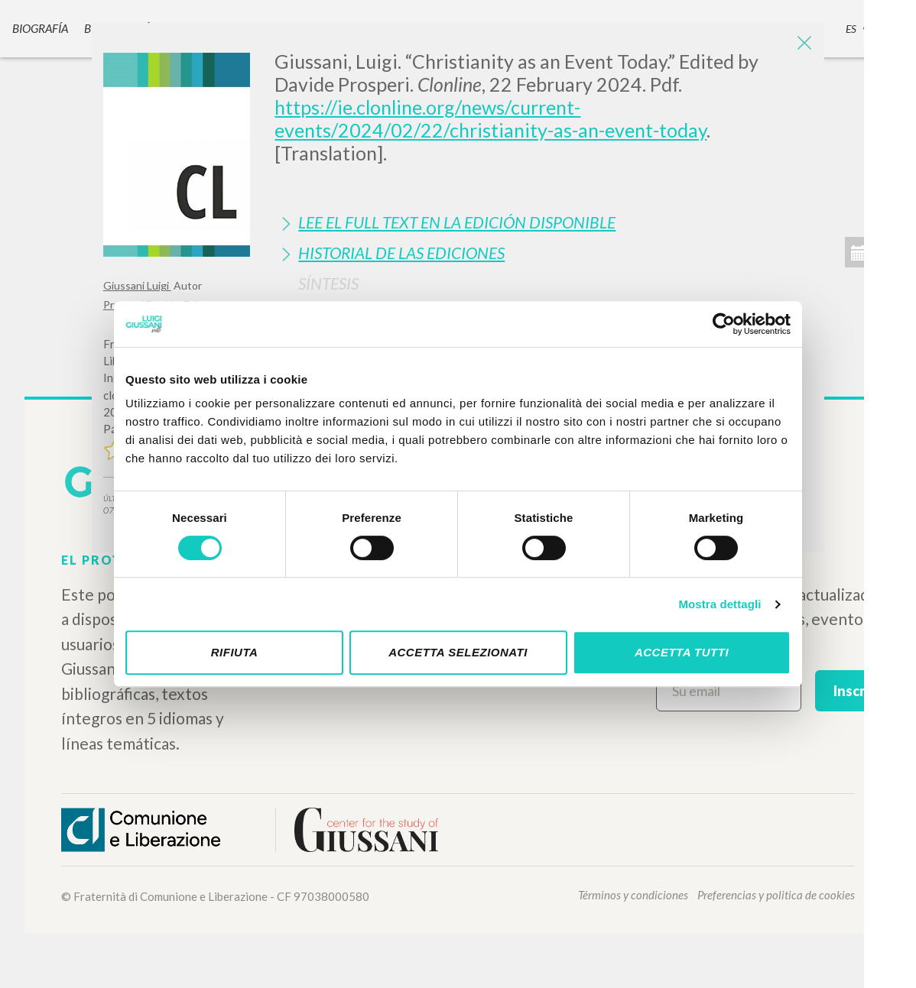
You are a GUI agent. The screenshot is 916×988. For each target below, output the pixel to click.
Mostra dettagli (719, 604)
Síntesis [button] (328, 283)
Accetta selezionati (458, 652)
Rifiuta (234, 652)
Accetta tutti (682, 652)
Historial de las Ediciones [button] (401, 252)
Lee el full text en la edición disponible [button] (457, 222)
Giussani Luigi (137, 285)
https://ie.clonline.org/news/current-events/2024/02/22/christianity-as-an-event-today (490, 118)
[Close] (801, 46)
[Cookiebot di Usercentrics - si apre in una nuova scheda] (724, 324)
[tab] (543, 222)
